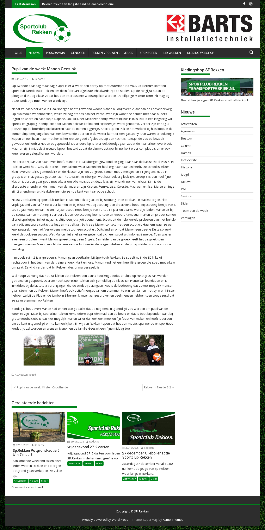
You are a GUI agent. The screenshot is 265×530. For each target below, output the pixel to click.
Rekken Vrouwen (105, 53)
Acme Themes (173, 519)
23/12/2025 (130, 448)
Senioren (78, 53)
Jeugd (128, 53)
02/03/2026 (21, 445)
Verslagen (188, 218)
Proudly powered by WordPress (105, 519)
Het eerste (189, 160)
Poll (183, 189)
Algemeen (188, 131)
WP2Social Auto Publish (116, 528)
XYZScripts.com (153, 528)
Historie (186, 167)
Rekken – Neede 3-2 (157, 387)
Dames (186, 153)
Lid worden (172, 53)
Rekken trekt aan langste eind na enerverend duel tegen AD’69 (87, 4)
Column (186, 145)
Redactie (38, 79)
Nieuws (34, 53)
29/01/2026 (75, 441)
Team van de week (194, 210)
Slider (44, 480)
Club (18, 53)
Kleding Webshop (200, 53)
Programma (55, 53)
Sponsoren (148, 53)
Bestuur (186, 138)
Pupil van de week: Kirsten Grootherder (43, 387)
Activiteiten (21, 374)
